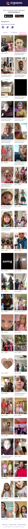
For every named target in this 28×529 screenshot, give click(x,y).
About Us (4, 524)
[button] (12, 27)
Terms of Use (12, 524)
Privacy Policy (22, 524)
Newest (5, 32)
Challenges (14, 32)
